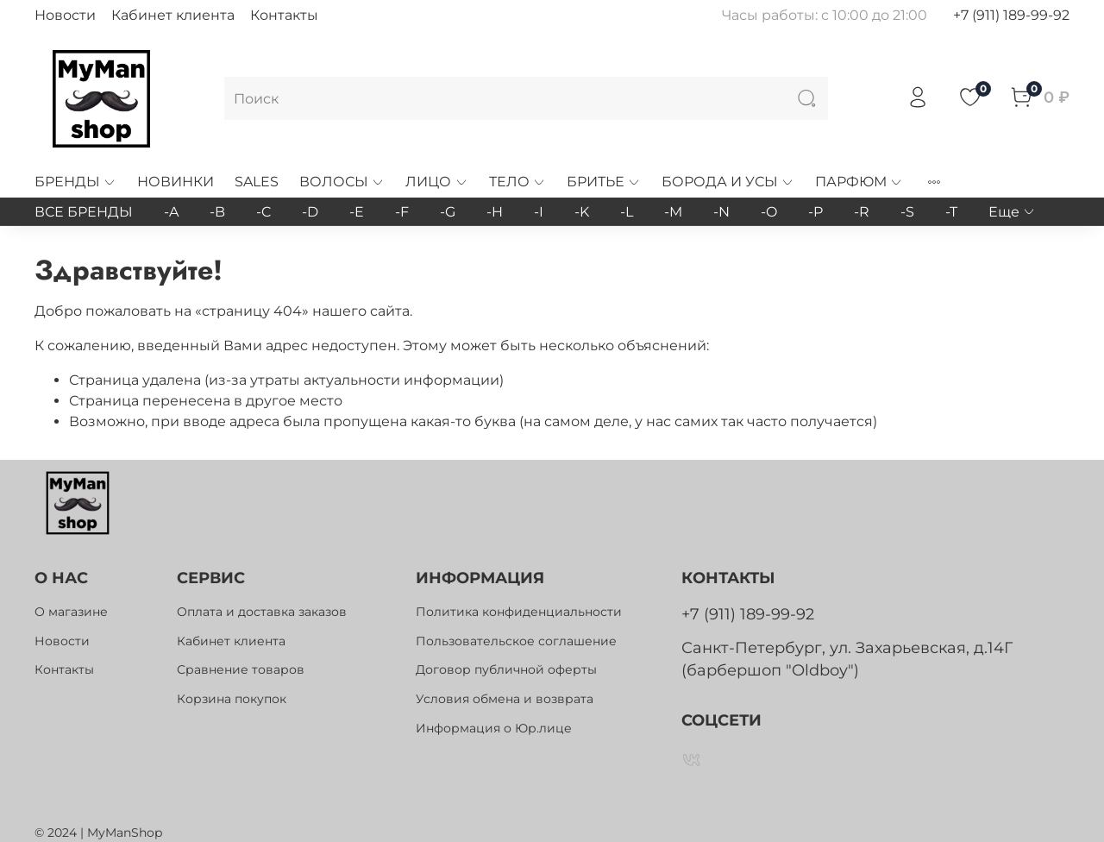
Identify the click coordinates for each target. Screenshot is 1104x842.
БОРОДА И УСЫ (728, 181)
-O (769, 212)
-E (356, 212)
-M (673, 212)
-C (263, 212)
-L (626, 212)
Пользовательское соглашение (516, 641)
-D (310, 212)
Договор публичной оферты (506, 669)
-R (861, 212)
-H (494, 212)
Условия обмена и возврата (504, 699)
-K (581, 212)
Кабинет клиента (173, 15)
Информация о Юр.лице (494, 728)
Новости (65, 15)
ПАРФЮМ (859, 181)
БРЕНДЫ (75, 181)
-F (402, 212)
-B (217, 212)
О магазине (71, 611)
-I (538, 212)
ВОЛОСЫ (342, 181)
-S (907, 212)
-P (815, 212)
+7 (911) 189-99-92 (1011, 15)
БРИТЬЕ (604, 181)
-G (447, 212)
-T (951, 212)
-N (721, 212)
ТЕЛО (517, 181)
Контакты (284, 15)
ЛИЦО (436, 181)
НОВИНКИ (175, 181)
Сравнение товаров (240, 669)
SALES (257, 181)
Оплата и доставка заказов (262, 611)
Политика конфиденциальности (519, 611)
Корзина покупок (231, 699)
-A (171, 212)
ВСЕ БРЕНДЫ (83, 212)
